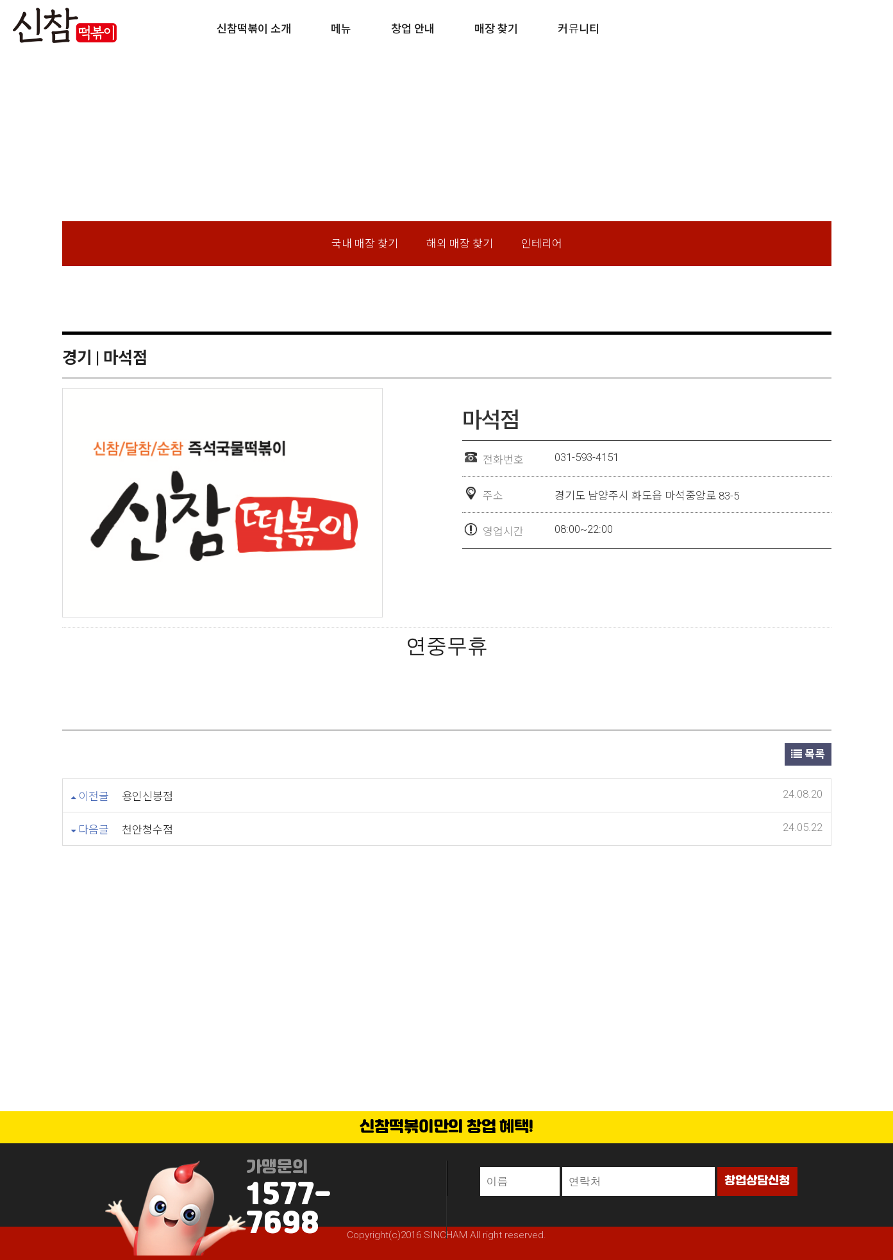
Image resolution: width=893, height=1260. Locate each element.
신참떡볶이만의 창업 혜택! (447, 1127)
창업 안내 (413, 28)
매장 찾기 (496, 28)
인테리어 (541, 243)
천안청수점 (147, 829)
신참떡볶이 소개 (254, 28)
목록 (808, 754)
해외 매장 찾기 (459, 243)
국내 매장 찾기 (364, 243)
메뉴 (341, 28)
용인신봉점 (147, 796)
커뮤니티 (578, 28)
